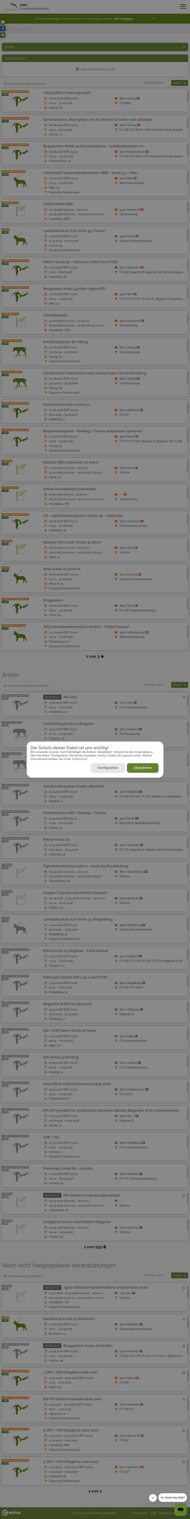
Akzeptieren (143, 768)
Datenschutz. (79, 759)
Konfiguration (108, 768)
